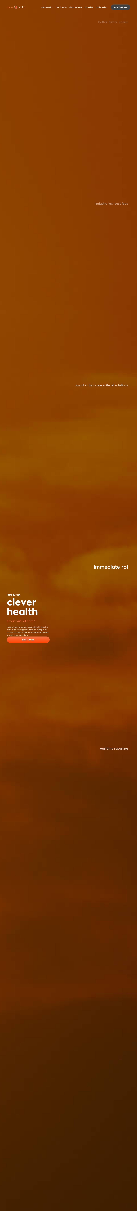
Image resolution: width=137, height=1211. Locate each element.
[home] (16, 7)
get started (28, 640)
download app (120, 7)
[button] (47, 7)
